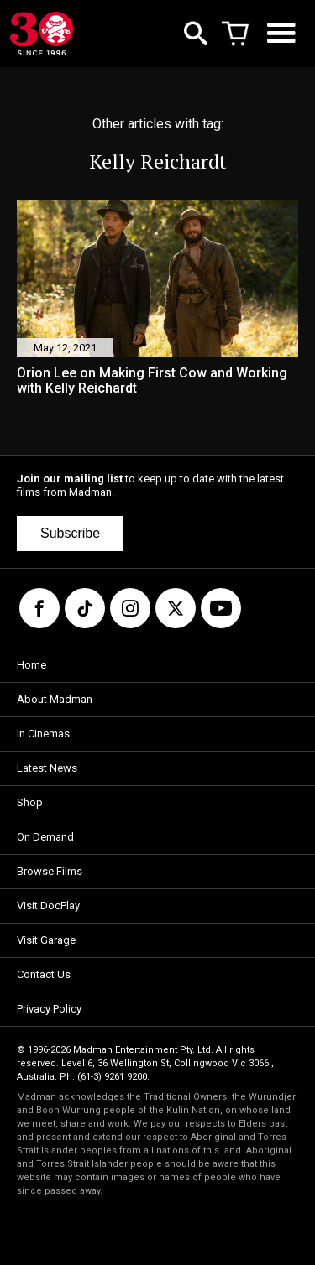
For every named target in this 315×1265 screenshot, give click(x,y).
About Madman (54, 699)
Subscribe (70, 533)
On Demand (45, 836)
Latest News (47, 768)
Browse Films (49, 871)
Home (31, 665)
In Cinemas (43, 733)
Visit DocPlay (48, 905)
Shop (30, 802)
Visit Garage (46, 940)
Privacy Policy (49, 1008)
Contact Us (44, 974)
